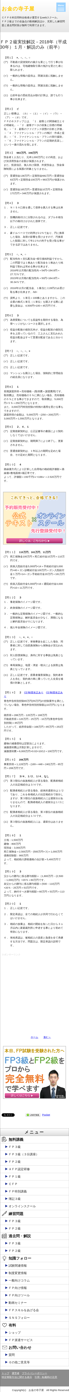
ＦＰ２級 (15, 1161)
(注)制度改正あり (33, 692)
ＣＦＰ (13, 1184)
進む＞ (47, 1037)
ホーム (34, 1037)
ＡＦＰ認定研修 (19, 1169)
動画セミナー (18, 1302)
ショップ (15, 1332)
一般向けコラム (19, 1280)
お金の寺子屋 (18, 8)
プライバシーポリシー (34, 1373)
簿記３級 (15, 1199)
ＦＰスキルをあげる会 (24, 1310)
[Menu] (61, 7)
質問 (12, 1355)
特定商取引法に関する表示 (17, 1377)
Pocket (46, 1114)
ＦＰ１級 (15, 1176)
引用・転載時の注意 (45, 1377)
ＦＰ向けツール (19, 1295)
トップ (5, 1373)
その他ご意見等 (19, 1362)
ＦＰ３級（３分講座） (24, 1154)
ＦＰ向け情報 (18, 1288)
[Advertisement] (34, 992)
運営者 (15, 1373)
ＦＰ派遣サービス (21, 1340)
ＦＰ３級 (15, 1147)
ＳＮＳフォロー (19, 1317)
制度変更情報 (18, 1273)
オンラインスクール (22, 1206)
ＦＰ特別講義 (18, 1191)
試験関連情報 (18, 1265)
